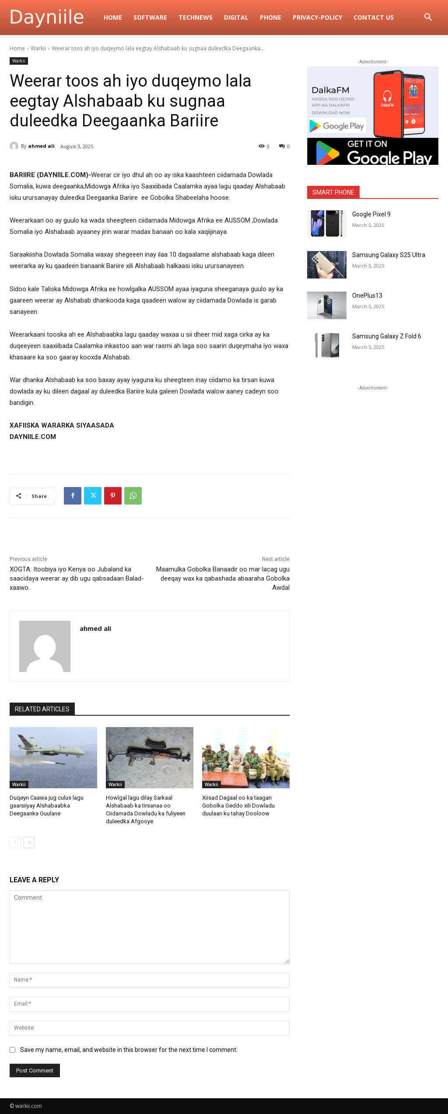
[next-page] (29, 842)
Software (150, 17)
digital (236, 17)
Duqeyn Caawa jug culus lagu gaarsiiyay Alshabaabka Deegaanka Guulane (47, 805)
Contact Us (374, 17)
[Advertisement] (372, 447)
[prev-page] (15, 842)
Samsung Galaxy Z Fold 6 (386, 336)
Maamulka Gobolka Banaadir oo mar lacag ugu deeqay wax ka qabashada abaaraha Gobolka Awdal (223, 578)
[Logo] (54, 17)
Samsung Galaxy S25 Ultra (388, 254)
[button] (427, 18)
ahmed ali (41, 146)
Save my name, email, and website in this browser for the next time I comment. (129, 1049)
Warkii (38, 48)
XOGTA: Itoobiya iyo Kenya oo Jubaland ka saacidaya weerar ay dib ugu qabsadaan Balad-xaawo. (77, 578)
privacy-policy (317, 17)
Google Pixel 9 (371, 214)
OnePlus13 (367, 295)
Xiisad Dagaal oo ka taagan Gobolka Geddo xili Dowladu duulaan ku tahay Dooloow (238, 805)
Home (113, 17)
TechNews (195, 17)
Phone (270, 17)
